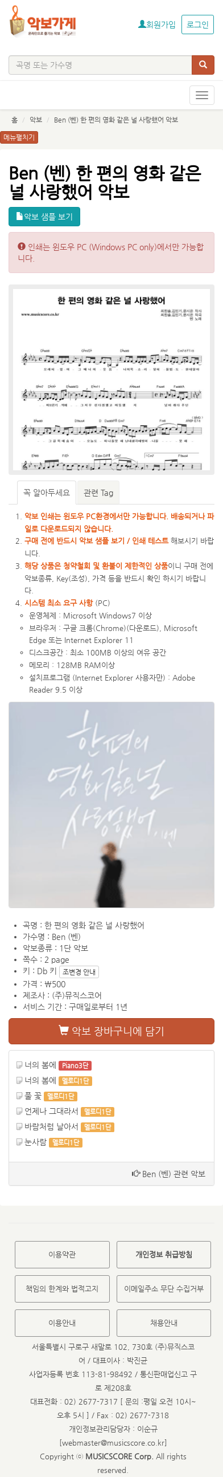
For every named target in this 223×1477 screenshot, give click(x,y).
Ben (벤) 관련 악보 (168, 1173)
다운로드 (142, 628)
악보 (36, 120)
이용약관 (62, 1254)
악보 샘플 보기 (44, 216)
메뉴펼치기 (19, 137)
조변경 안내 (79, 972)
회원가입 (157, 24)
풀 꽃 (33, 1095)
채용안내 (163, 1323)
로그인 (198, 24)
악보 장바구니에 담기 (111, 1031)
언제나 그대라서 (51, 1111)
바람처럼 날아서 (51, 1126)
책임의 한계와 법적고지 (62, 1288)
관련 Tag (98, 492)
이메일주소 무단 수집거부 (164, 1288)
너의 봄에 (40, 1064)
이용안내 (62, 1323)
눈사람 (35, 1141)
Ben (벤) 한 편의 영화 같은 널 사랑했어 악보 (116, 120)
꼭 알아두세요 (46, 492)
